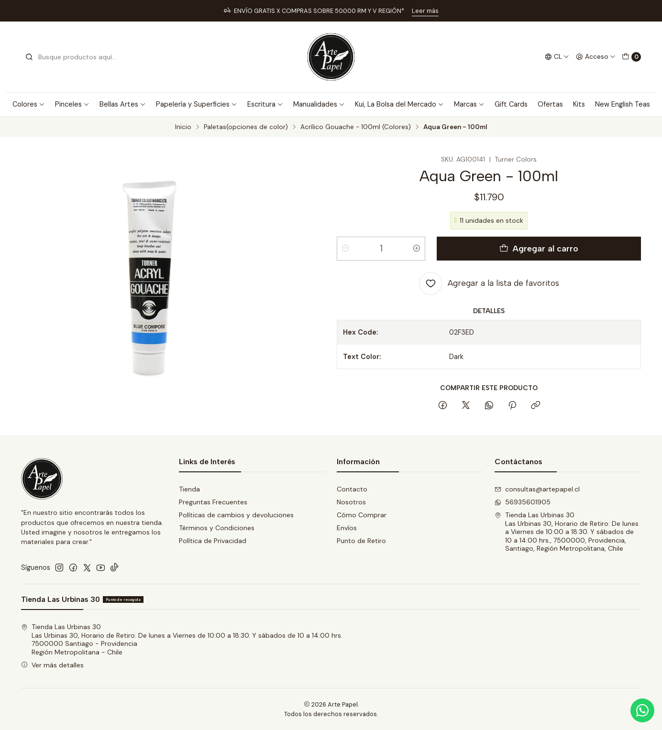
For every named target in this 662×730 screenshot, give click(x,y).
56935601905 (523, 502)
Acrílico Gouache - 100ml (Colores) (355, 127)
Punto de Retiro (361, 540)
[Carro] (631, 57)
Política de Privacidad (212, 540)
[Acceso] (595, 57)
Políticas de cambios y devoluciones (236, 515)
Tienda (189, 489)
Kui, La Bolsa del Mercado (399, 104)
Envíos (347, 527)
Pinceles (72, 104)
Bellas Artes (122, 104)
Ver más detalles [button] (52, 665)
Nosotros (351, 502)
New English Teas (622, 104)
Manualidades (319, 104)
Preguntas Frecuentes (213, 502)
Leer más (425, 11)
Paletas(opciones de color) (246, 127)
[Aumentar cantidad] (416, 248)
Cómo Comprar (361, 515)
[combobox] (73, 56)
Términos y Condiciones (216, 527)
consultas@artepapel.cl (537, 489)
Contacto (352, 489)
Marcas (469, 104)
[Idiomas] (557, 57)
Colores (28, 104)
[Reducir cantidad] (345, 248)
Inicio (183, 127)
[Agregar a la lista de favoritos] (489, 283)
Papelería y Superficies (196, 104)
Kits (579, 104)
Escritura (265, 104)
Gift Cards (511, 104)
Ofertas (550, 104)
